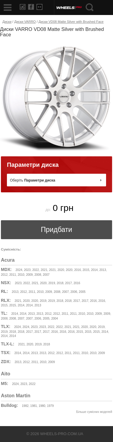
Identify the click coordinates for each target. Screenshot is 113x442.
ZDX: (6, 361)
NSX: (6, 282)
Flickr (39, 7)
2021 (44, 270)
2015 (86, 270)
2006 (74, 291)
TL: (4, 313)
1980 (42, 405)
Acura (7, 260)
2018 (60, 283)
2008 (37, 274)
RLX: (6, 300)
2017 (68, 283)
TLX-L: (7, 343)
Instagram (23, 7)
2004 (54, 318)
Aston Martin (15, 395)
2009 (29, 274)
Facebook (31, 7)
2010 (21, 274)
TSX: (6, 352)
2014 (94, 270)
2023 (27, 270)
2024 (19, 270)
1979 (50, 405)
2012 (4, 274)
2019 (51, 283)
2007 (46, 274)
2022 (35, 270)
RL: (4, 291)
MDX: (6, 269)
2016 (77, 270)
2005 (82, 291)
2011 (12, 274)
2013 (102, 270)
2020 (61, 270)
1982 (25, 405)
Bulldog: (9, 405)
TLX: (5, 326)
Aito (5, 373)
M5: (4, 383)
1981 (33, 405)
